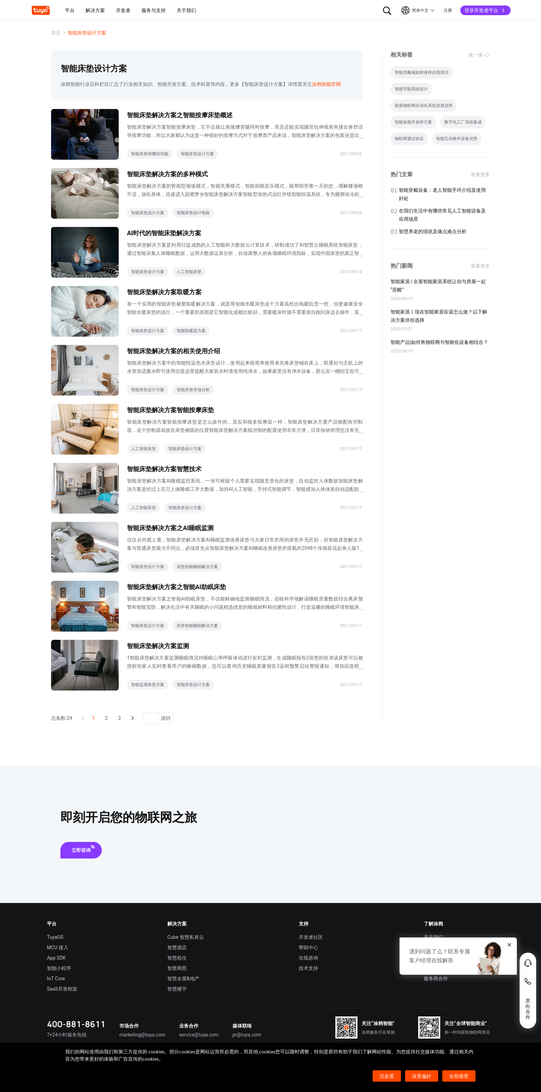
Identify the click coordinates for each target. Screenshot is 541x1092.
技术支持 (308, 968)
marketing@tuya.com (142, 1035)
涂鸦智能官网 (326, 84)
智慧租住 (177, 958)
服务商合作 (436, 978)
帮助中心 (308, 947)
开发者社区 (311, 937)
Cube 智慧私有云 (185, 937)
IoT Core (56, 978)
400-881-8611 (76, 1024)
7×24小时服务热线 (67, 1035)
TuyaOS (55, 937)
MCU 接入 (57, 947)
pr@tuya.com (247, 1035)
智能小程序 (59, 968)
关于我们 (433, 937)
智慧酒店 (177, 947)
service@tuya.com (199, 1035)
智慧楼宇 (177, 989)
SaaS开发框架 (62, 989)
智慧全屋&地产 (183, 978)
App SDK (56, 958)
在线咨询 (308, 958)
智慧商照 (177, 968)
